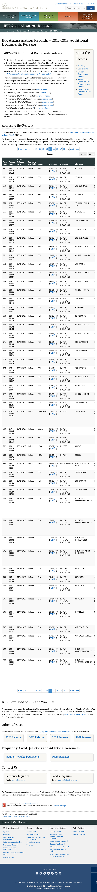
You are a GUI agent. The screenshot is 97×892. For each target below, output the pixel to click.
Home (6, 31)
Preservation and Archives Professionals (36, 838)
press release (41, 89)
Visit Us (67, 16)
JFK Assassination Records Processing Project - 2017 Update (31, 74)
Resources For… (34, 828)
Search (90, 8)
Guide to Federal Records (59, 841)
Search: (50, 154)
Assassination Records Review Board (84, 91)
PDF (51, 170)
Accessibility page (59, 806)
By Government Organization (8, 838)
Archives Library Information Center (13, 853)
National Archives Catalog (12, 842)
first (20, 149)
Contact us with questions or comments (16, 816)
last (77, 149)
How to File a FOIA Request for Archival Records (59, 855)
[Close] (94, 869)
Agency (41, 164)
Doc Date (53, 164)
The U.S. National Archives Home (24, 6)
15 (54, 149)
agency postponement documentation (54, 731)
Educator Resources (48, 16)
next (72, 149)
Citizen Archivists (62, 4)
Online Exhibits (8, 857)
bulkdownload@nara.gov (74, 714)
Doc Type (64, 164)
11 (40, 149)
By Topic (6, 831)
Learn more (76, 888)
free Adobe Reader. (30, 804)
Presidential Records (10, 845)
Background (83, 69)
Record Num (12, 163)
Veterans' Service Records (29, 16)
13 (47, 149)
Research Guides (58, 828)
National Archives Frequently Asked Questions (56, 836)
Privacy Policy (39, 882)
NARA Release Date (20, 161)
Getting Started (55, 831)
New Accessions (79, 834)
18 (64, 149)
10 (36, 149)
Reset (91, 154)
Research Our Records (9, 16)
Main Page (82, 66)
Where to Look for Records (60, 847)
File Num (79, 164)
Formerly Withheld (32, 163)
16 (57, 149)
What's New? (79, 828)
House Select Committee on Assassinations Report (84, 83)
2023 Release (36, 737)
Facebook (37, 873)
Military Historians (33, 834)
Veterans (30, 845)
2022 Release (60, 737)
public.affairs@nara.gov (67, 780)
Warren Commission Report (83, 74)
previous (26, 149)
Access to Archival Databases (9, 849)
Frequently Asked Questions (22, 756)
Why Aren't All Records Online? (58, 851)
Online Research (11, 828)
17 (61, 149)
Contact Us (90, 4)
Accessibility (28, 882)
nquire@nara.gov (18, 780)
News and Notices (79, 831)
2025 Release (13, 737)
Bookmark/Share (77, 4)
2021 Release (83, 737)
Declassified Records (57, 844)
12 (43, 149)
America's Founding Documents (87, 16)
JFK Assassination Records (37, 31)
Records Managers (33, 842)
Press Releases (61, 756)
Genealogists (31, 831)
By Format (7, 834)
